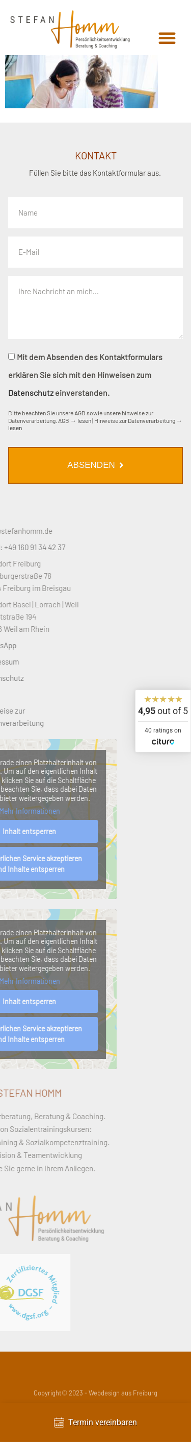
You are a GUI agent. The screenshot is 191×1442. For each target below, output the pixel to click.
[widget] (163, 721)
